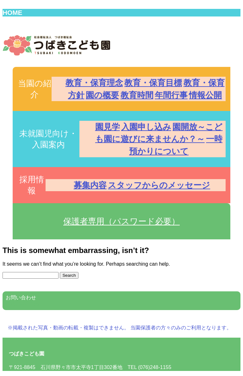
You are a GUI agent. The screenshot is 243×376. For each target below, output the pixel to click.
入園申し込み (146, 126)
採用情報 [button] (31, 185)
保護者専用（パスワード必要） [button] (121, 221)
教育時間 (137, 95)
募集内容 (90, 185)
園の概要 (102, 95)
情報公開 (205, 95)
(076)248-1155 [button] (22, 304)
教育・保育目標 (153, 82)
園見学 (107, 126)
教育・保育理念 (94, 82)
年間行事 (171, 95)
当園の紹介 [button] (34, 89)
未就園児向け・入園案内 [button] (48, 139)
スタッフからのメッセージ (159, 185)
